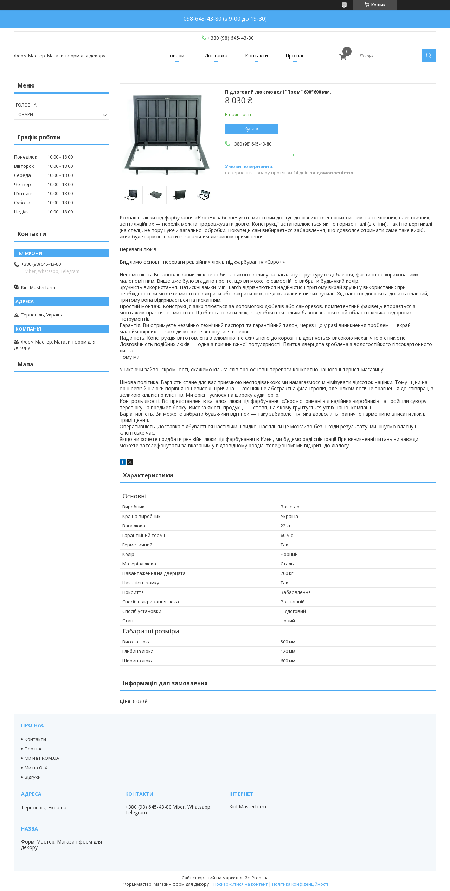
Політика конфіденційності (300, 884)
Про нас (294, 55)
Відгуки (33, 777)
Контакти (256, 55)
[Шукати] (429, 55)
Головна (26, 105)
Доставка (216, 55)
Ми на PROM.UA (42, 758)
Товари (175, 55)
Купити (251, 129)
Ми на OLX (36, 767)
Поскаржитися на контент (240, 884)
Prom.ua (260, 878)
